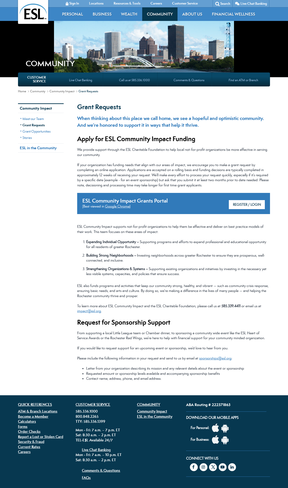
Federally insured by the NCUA (210, 474)
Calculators (27, 382)
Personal (72, 14)
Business (102, 14)
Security (123, 459)
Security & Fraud (31, 402)
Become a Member (33, 377)
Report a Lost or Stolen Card (40, 397)
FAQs (86, 438)
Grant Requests (33, 85)
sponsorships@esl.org (215, 318)
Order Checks (29, 392)
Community (160, 14)
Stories (27, 98)
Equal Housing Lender (221, 463)
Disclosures (108, 459)
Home (22, 52)
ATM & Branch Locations (37, 371)
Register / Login (247, 165)
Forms (22, 387)
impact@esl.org (89, 271)
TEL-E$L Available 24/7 (94, 400)
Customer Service (93, 365)
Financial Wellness (233, 14)
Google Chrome (117, 167)
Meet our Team (33, 79)
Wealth (129, 14)
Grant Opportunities (36, 92)
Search (225, 3)
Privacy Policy (88, 459)
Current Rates (29, 407)
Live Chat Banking (254, 3)
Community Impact (62, 52)
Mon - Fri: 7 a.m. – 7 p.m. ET (98, 390)
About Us (192, 14)
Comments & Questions (101, 431)
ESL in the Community (38, 108)
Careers (24, 412)
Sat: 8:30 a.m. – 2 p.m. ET (96, 395)
